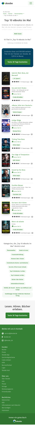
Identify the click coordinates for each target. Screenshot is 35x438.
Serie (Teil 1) (16, 128)
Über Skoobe (6, 379)
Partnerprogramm (7, 389)
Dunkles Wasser (17, 185)
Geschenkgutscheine (8, 357)
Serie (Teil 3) (16, 94)
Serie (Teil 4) (16, 142)
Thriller (14, 224)
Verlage (4, 386)
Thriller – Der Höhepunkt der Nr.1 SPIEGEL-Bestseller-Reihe (20, 90)
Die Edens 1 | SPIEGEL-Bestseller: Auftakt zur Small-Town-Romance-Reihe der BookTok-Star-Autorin (22, 124)
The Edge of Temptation (20, 155)
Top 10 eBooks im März (17, 275)
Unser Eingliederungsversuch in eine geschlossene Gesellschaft (21, 108)
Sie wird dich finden (19, 88)
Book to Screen (23, 250)
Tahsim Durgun (17, 112)
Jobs (3, 381)
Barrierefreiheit (7, 365)
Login (3, 368)
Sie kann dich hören (19, 203)
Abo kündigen (6, 408)
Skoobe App (5, 355)
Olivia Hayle (16, 145)
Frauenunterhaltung (17, 254)
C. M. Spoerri (16, 78)
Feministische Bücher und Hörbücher (17, 263)
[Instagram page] (17, 340)
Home (4, 13)
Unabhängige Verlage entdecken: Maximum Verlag (17, 294)
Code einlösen (6, 360)
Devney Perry (17, 131)
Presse (4, 384)
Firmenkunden (6, 391)
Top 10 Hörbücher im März (17, 271)
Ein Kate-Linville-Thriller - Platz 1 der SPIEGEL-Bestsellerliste (21, 188)
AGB (3, 402)
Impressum (5, 410)
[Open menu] (31, 3)
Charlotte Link (17, 194)
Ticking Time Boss (18, 139)
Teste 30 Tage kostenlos (17, 62)
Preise (4, 352)
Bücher (10, 13)
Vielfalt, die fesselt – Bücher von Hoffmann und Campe (17, 288)
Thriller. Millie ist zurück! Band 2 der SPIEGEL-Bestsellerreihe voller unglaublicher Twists (21, 206)
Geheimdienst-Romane (17, 283)
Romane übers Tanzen (17, 258)
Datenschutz (6, 400)
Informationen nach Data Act (11, 405)
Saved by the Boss (18, 170)
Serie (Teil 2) (16, 172)
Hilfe (3, 362)
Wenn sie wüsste (18, 222)
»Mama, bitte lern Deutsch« (22, 105)
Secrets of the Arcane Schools (17, 267)
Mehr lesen (18, 34)
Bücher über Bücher (17, 279)
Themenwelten (18, 13)
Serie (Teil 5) (16, 191)
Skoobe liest (6, 370)
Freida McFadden (18, 97)
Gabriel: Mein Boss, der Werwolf (20, 74)
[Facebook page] (17, 337)
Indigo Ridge (16, 120)
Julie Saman (16, 160)
